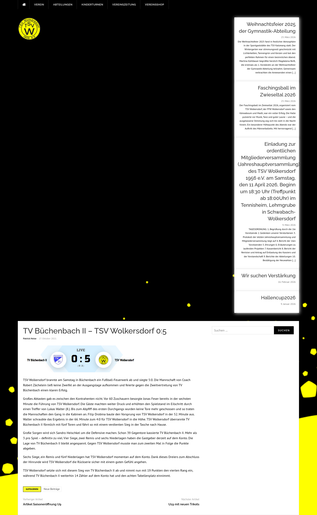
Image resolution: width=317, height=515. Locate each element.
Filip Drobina (97, 414)
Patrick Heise (29, 338)
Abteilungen (62, 4)
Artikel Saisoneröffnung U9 (42, 504)
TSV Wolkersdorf (34, 380)
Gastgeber (149, 438)
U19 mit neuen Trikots (183, 504)
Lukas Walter (56, 409)
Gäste (90, 404)
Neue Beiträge (52, 489)
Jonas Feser (151, 399)
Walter (27, 419)
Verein (39, 4)
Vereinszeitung (124, 4)
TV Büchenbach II (172, 433)
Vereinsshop (154, 4)
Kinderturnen (92, 4)
